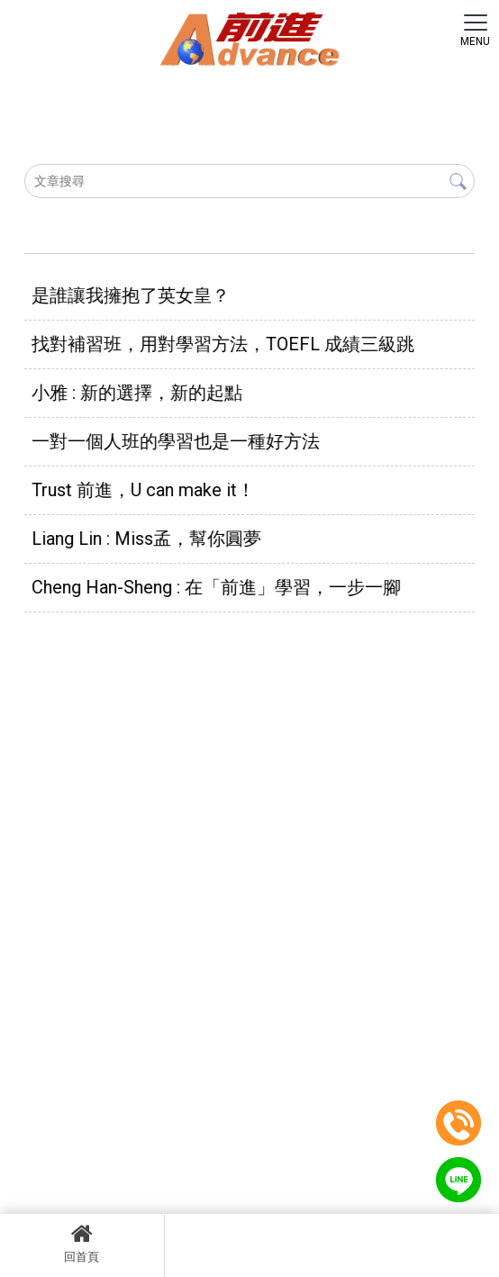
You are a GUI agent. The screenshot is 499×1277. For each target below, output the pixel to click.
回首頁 (82, 1242)
